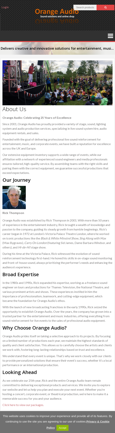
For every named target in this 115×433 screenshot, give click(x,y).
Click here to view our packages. (23, 405)
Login (5, 7)
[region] (57, 82)
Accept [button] (62, 427)
